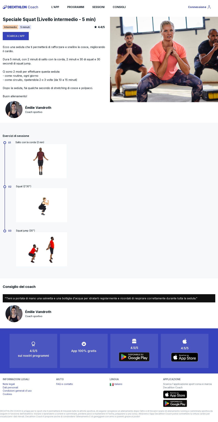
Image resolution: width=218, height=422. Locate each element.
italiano (116, 384)
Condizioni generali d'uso (17, 390)
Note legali (9, 384)
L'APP (55, 7)
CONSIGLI (119, 7)
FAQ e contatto (64, 384)
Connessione (199, 7)
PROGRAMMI (75, 7)
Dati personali (10, 387)
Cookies (7, 394)
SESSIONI (98, 7)
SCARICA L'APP (16, 36)
